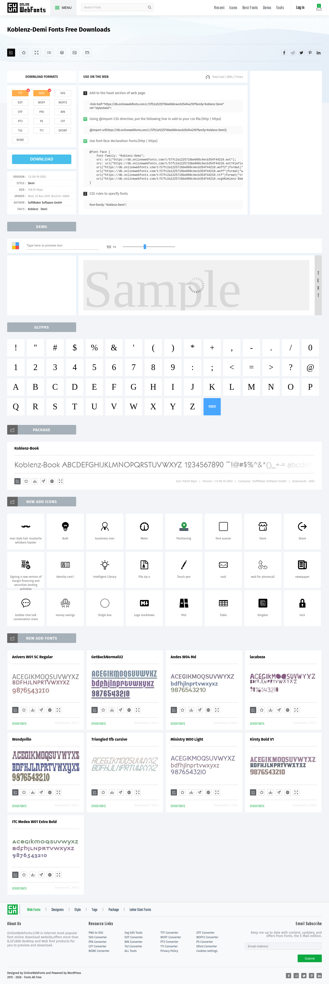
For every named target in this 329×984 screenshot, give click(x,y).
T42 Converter (133, 946)
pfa (41, 112)
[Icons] (75, 53)
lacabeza (257, 657)
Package (113, 910)
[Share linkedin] (319, 52)
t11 (41, 130)
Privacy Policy (169, 951)
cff (63, 121)
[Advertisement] (286, 143)
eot (20, 102)
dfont (62, 130)
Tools (280, 8)
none (20, 140)
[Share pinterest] (310, 52)
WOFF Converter (170, 937)
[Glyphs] (49, 53)
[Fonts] (87, 53)
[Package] (62, 53)
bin (63, 112)
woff (41, 102)
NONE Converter (99, 951)
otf (20, 112)
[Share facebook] (284, 52)
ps (41, 121)
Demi (31, 183)
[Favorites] (24, 53)
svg (62, 93)
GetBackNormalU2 (107, 657)
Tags (94, 910)
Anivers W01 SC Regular (32, 657)
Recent (219, 8)
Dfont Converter (206, 946)
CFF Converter (97, 946)
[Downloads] (35, 481)
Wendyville (21, 739)
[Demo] (36, 53)
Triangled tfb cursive (109, 739)
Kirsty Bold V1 (262, 739)
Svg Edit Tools (133, 932)
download (41, 159)
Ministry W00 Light (187, 739)
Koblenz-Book (26, 448)
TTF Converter (169, 932)
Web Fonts (33, 910)
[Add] (11, 53)
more (212, 406)
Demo (267, 8)
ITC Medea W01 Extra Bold (34, 821)
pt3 (20, 121)
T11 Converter (169, 946)
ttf (20, 93)
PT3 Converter (169, 942)
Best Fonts (250, 8)
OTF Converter (205, 932)
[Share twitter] (301, 52)
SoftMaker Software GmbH (45, 202)
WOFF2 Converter (207, 937)
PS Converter (204, 942)
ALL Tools (131, 951)
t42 (20, 130)
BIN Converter (133, 942)
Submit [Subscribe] (310, 958)
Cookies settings (206, 951)
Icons (233, 8)
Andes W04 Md (183, 657)
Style (77, 910)
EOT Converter (134, 937)
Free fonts (28, 8)
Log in (300, 7)
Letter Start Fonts (140, 910)
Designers (57, 910)
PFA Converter (98, 942)
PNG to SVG (96, 932)
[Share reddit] (293, 52)
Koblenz (33, 209)
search (149, 7)
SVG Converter (98, 937)
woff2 (63, 102)
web (42, 93)
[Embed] (52, 481)
